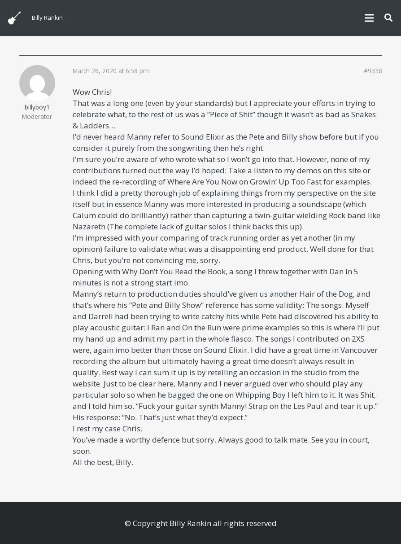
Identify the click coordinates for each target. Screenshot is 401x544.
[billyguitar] (14, 18)
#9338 (373, 71)
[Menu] (368, 18)
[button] (388, 18)
